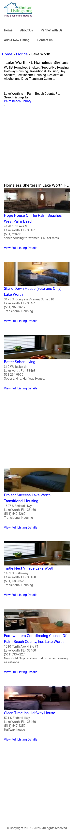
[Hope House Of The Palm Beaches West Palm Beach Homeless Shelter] (37, 219)
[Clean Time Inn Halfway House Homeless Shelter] (37, 713)
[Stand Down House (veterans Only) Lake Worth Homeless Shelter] (37, 292)
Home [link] (8, 30)
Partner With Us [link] (51, 30)
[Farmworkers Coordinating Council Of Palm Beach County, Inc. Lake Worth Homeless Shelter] (37, 641)
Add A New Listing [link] (16, 40)
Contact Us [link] (44, 40)
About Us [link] (26, 30)
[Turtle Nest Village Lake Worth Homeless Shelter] (37, 569)
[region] (37, 145)
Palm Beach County (17, 101)
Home (7, 54)
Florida (22, 54)
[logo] (18, 9)
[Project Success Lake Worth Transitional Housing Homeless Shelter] (37, 498)
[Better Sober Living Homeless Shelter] (37, 362)
